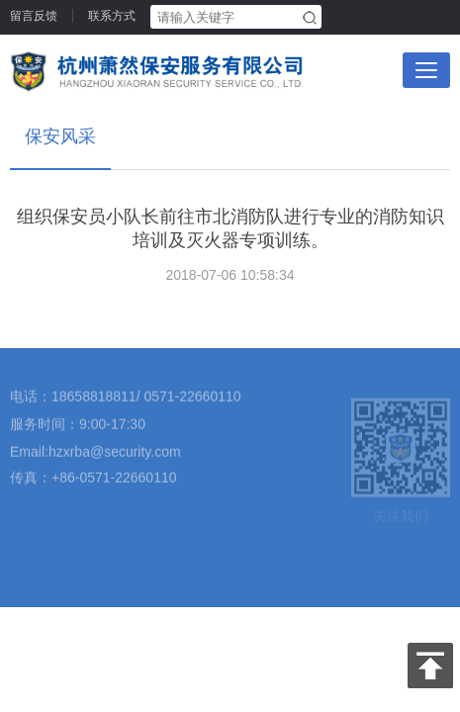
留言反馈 (33, 16)
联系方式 (112, 16)
